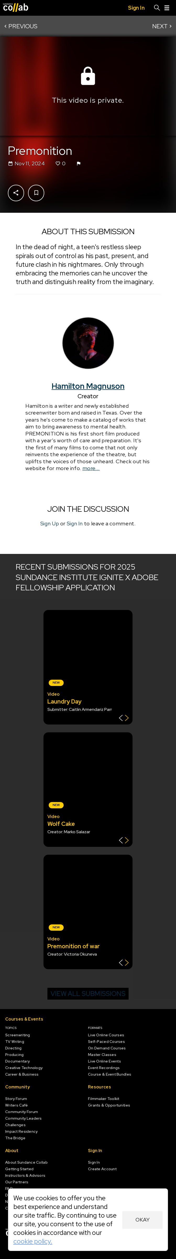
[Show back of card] (124, 718)
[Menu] (166, 8)
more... (91, 468)
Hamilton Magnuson (88, 386)
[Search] (157, 8)
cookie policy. (32, 1241)
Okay (142, 1219)
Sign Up (49, 523)
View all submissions (88, 993)
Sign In (75, 523)
